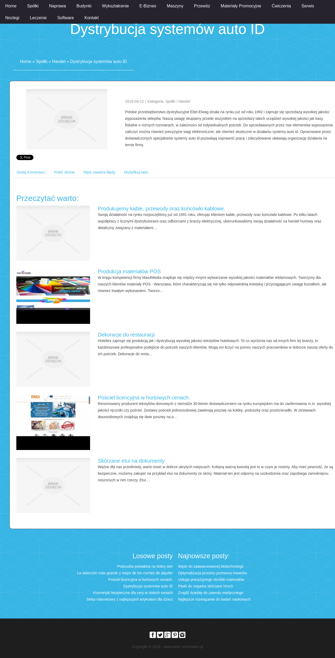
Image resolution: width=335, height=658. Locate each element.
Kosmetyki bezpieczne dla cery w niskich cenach (133, 593)
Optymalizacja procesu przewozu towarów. (213, 573)
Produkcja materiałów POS (129, 271)
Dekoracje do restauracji (126, 335)
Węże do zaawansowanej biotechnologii (210, 566)
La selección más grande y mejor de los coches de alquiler (125, 573)
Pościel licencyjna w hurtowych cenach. (144, 397)
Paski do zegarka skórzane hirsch (205, 586)
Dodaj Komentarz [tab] (31, 172)
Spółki (41, 61)
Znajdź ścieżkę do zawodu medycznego (210, 593)
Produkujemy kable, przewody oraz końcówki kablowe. (161, 208)
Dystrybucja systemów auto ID (98, 61)
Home (25, 61)
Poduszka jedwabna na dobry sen (145, 566)
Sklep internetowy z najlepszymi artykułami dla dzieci (129, 599)
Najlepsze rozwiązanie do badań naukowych (214, 599)
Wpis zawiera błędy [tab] (99, 172)
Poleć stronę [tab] (64, 172)
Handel (59, 61)
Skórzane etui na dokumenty (131, 461)
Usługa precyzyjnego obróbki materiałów (211, 579)
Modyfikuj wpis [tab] (136, 172)
